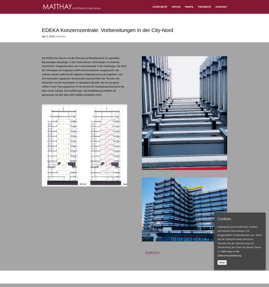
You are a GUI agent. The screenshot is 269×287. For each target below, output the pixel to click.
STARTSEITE (160, 7)
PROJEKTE (204, 7)
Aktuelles (61, 36)
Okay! (222, 262)
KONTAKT (221, 7)
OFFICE (176, 7)
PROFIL (189, 7)
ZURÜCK (152, 253)
